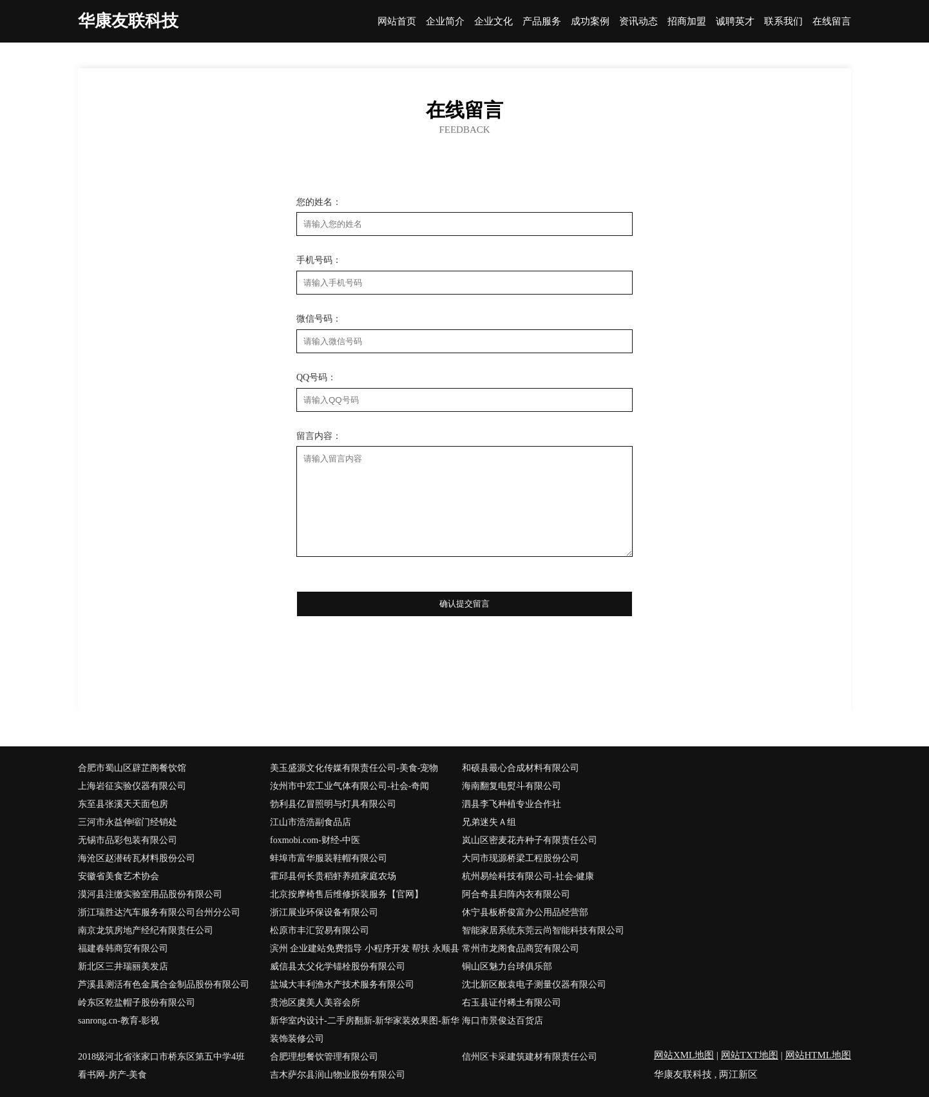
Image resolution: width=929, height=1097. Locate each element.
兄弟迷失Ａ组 (489, 822)
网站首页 (397, 21)
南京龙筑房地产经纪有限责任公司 (145, 930)
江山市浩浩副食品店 (310, 822)
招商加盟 (686, 21)
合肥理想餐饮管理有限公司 (324, 1057)
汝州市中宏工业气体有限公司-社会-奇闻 (349, 786)
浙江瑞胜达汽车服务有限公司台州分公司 (159, 912)
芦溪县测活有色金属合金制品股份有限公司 (163, 984)
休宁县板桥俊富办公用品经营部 (525, 912)
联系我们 (783, 21)
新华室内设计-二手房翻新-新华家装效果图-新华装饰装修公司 (364, 1030)
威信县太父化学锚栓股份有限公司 (337, 966)
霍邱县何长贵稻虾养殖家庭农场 (333, 876)
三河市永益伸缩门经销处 (127, 822)
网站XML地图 (684, 1055)
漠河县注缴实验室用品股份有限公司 (150, 894)
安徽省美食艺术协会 (118, 876)
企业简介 (445, 21)
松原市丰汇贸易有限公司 (319, 930)
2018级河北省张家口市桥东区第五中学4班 (161, 1057)
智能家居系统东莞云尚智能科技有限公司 (543, 930)
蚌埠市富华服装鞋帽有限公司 (328, 858)
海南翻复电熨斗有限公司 (511, 786)
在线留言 (831, 21)
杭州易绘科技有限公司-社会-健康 (528, 876)
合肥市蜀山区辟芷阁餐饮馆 (132, 768)
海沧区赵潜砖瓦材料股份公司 (136, 858)
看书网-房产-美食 (112, 1075)
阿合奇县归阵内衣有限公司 (516, 894)
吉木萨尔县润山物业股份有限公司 (337, 1075)
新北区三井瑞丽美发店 (123, 966)
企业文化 (493, 21)
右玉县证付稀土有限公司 (511, 1002)
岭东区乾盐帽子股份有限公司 (136, 1002)
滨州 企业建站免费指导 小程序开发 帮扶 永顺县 (364, 948)
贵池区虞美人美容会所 (315, 1002)
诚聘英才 (735, 21)
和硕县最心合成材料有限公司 (520, 768)
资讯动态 (638, 21)
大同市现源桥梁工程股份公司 (520, 858)
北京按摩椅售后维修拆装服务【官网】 (346, 894)
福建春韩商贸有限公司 (123, 948)
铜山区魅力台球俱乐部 (507, 966)
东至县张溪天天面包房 (123, 804)
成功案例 (590, 21)
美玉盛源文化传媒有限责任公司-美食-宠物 (354, 768)
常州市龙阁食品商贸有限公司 (520, 948)
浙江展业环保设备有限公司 (324, 912)
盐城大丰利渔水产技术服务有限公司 (342, 984)
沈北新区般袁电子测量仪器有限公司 (534, 984)
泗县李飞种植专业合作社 (511, 804)
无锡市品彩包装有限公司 (127, 840)
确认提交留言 (464, 603)
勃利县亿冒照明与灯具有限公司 (333, 804)
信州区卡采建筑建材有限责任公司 (529, 1057)
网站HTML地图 (818, 1055)
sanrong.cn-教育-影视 (118, 1020)
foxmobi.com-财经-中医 (315, 840)
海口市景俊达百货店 (502, 1020)
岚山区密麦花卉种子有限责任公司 (529, 840)
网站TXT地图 (749, 1055)
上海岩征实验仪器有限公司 (132, 786)
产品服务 (541, 21)
